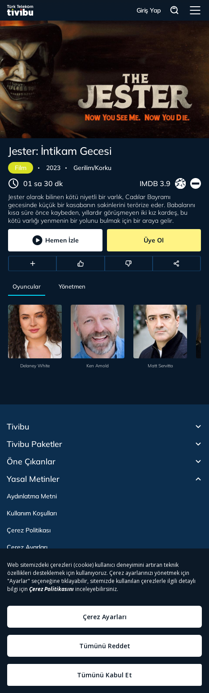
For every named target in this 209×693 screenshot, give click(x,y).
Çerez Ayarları (27, 547)
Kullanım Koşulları (32, 513)
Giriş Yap (148, 10)
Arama (174, 10)
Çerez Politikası (29, 530)
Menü (195, 10)
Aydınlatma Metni (32, 496)
